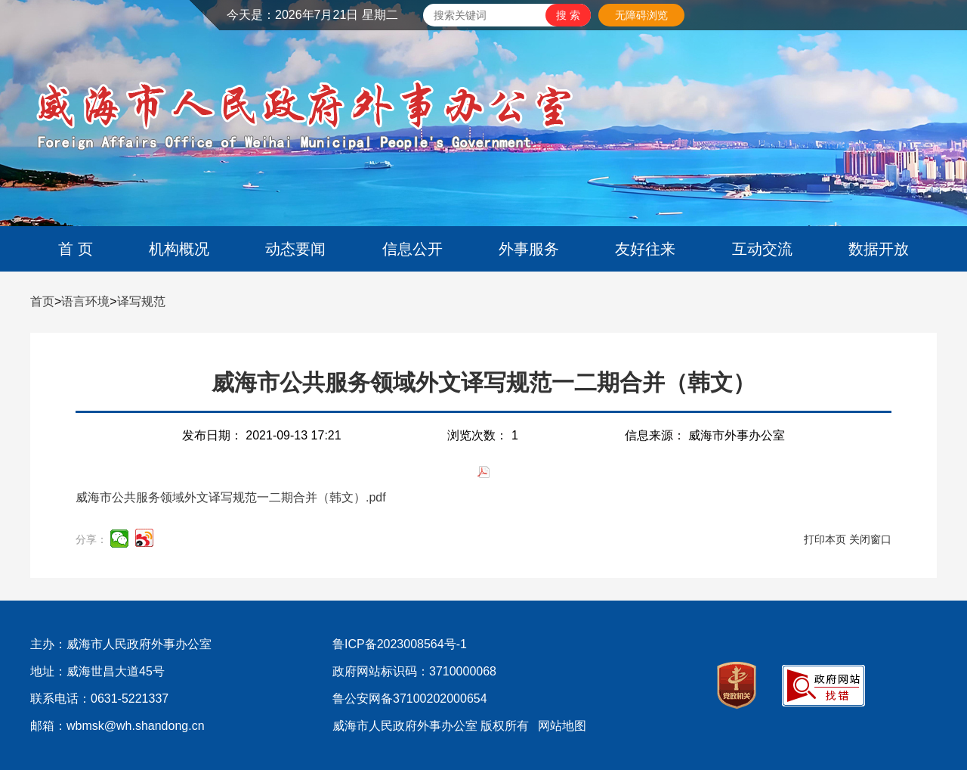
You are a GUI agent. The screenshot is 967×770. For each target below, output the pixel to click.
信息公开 (412, 249)
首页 (42, 301)
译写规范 (141, 301)
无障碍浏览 (641, 15)
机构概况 (179, 249)
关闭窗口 (870, 539)
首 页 (75, 249)
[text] (484, 15)
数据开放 (878, 249)
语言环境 (85, 301)
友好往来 (645, 249)
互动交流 (762, 249)
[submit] (568, 15)
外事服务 (529, 249)
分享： (91, 539)
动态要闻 (295, 249)
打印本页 (825, 539)
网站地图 (562, 725)
